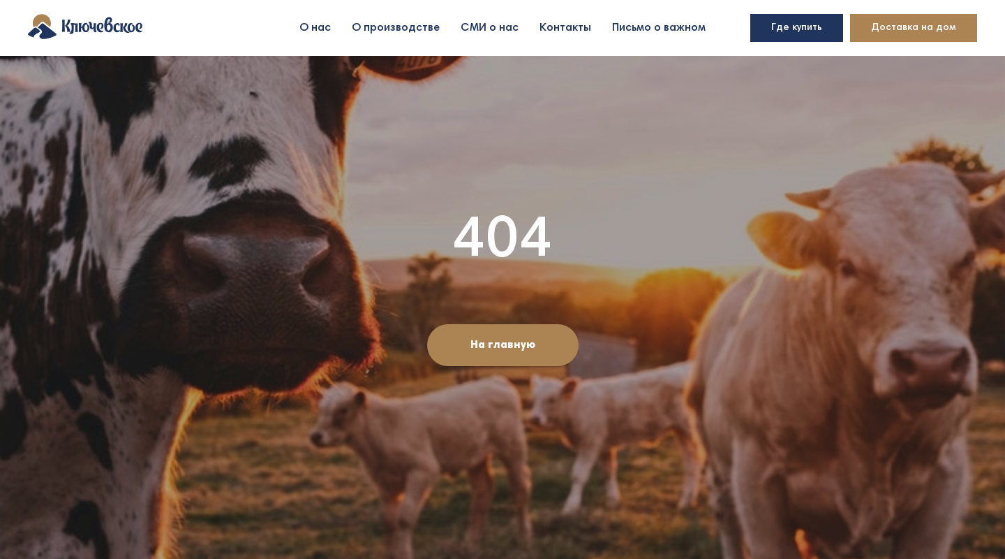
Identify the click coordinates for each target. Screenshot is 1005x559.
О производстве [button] (396, 28)
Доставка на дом (913, 28)
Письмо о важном (659, 28)
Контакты (565, 28)
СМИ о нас (490, 28)
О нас (315, 28)
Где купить (796, 28)
